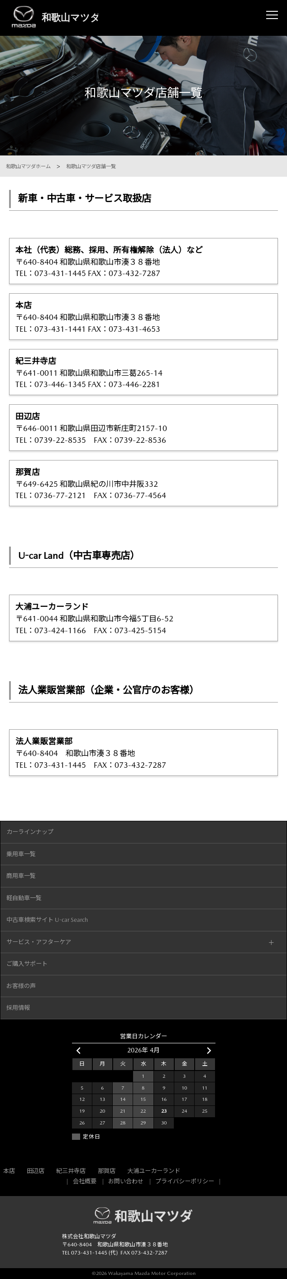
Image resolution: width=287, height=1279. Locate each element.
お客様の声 (21, 986)
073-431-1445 (89, 1253)
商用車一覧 (21, 875)
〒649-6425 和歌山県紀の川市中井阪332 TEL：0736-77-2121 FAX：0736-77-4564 (143, 483)
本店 (9, 1171)
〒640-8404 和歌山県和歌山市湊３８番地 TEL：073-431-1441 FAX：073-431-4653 (143, 316)
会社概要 (84, 1181)
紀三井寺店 (71, 1171)
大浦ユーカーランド (153, 1171)
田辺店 (35, 1171)
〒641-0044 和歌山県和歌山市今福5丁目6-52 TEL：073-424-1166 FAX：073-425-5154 (143, 618)
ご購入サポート (27, 963)
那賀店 (106, 1171)
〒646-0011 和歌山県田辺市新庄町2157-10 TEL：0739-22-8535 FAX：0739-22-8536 (143, 427)
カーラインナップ (29, 831)
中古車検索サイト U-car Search (47, 919)
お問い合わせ (126, 1181)
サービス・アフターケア (38, 942)
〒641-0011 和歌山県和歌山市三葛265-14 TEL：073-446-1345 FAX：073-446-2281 (143, 372)
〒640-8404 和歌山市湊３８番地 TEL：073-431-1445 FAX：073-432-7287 (143, 752)
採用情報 (18, 1007)
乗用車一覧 (21, 854)
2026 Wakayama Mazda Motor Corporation (146, 1273)
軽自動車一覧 (24, 898)
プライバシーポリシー (184, 1181)
